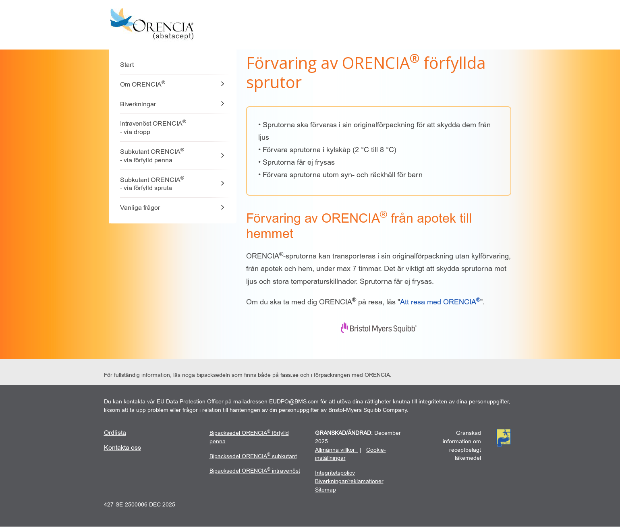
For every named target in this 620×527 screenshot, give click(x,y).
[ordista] (115, 433)
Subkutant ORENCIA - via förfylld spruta (152, 183)
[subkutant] (253, 456)
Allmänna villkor (335, 450)
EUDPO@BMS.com (294, 401)
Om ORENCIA (142, 84)
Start (127, 65)
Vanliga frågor (140, 208)
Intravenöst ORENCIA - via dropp (153, 127)
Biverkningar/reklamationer (349, 481)
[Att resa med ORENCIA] (440, 302)
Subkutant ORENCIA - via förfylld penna (152, 155)
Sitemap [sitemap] (325, 490)
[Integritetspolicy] (335, 473)
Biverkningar (138, 104)
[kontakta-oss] (122, 448)
